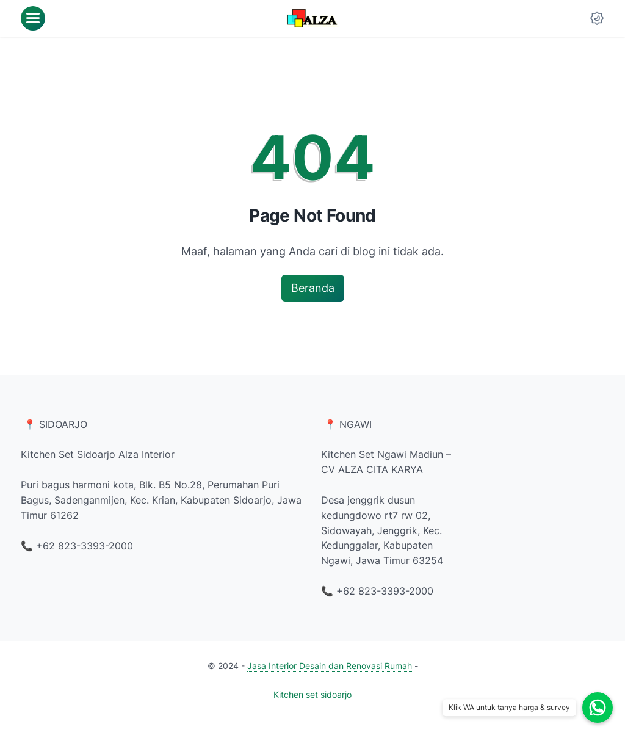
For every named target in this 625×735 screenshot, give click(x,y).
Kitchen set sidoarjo (312, 694)
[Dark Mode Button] (597, 18)
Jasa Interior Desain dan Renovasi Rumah (329, 666)
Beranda (312, 287)
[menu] (33, 18)
